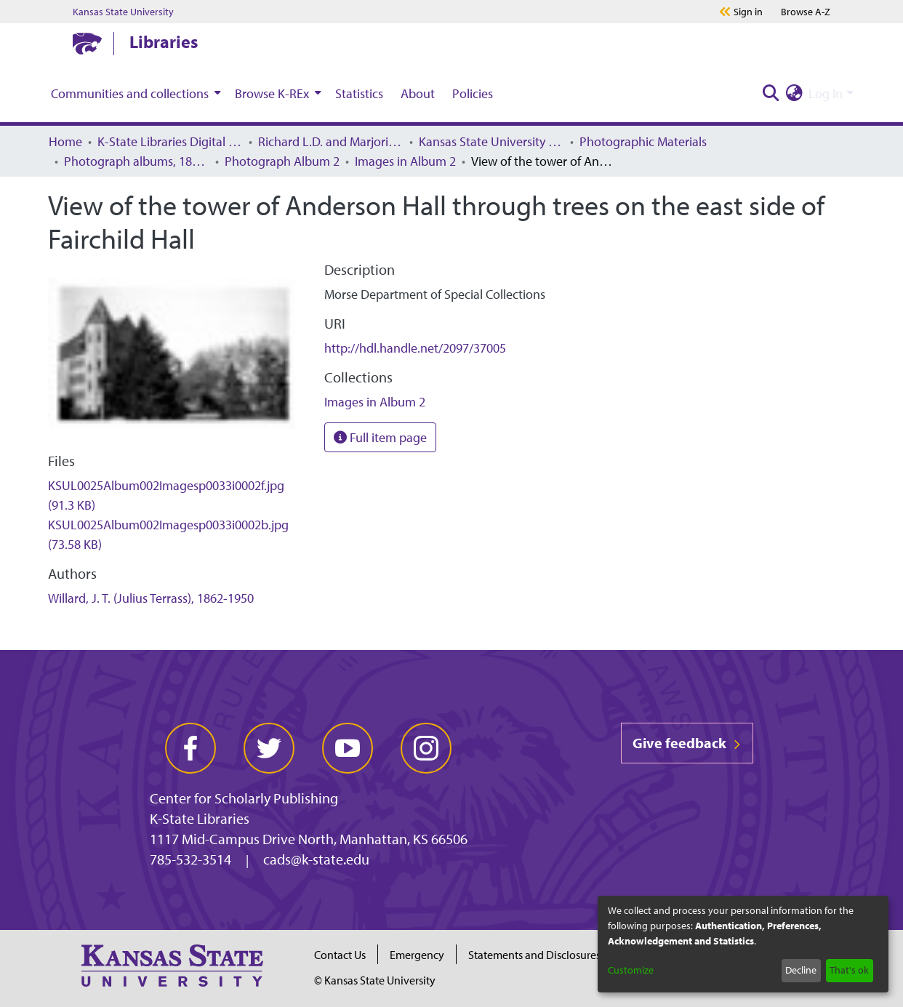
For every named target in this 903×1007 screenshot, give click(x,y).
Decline (800, 969)
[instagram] (426, 748)
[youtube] (347, 748)
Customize (631, 969)
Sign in (748, 11)
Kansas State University (123, 11)
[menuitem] (134, 93)
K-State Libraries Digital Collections (170, 141)
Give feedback (687, 743)
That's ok (849, 969)
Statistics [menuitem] (359, 93)
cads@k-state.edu (316, 859)
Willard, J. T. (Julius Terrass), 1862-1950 (151, 598)
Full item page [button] (380, 437)
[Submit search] (770, 93)
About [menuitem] (418, 93)
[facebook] (190, 748)
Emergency (417, 954)
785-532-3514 (190, 859)
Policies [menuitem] (472, 93)
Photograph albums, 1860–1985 (136, 161)
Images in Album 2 (405, 161)
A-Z (805, 11)
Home (65, 141)
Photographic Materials (643, 141)
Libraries (163, 41)
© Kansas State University (375, 980)
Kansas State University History (491, 141)
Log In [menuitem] (825, 93)
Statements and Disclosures (534, 954)
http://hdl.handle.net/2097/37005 (415, 348)
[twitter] (269, 748)
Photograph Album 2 (282, 161)
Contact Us (340, 954)
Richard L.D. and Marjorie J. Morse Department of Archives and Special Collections (331, 141)
